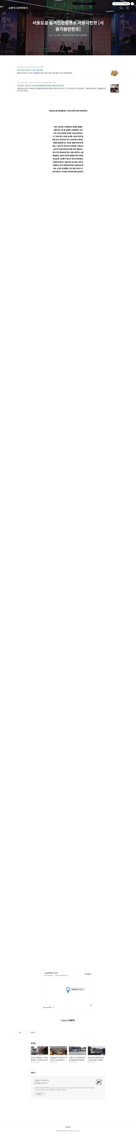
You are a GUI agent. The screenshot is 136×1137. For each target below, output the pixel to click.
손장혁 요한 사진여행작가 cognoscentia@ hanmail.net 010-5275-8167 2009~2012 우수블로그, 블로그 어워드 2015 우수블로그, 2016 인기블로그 (64, 1089)
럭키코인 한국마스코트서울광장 (30, 70)
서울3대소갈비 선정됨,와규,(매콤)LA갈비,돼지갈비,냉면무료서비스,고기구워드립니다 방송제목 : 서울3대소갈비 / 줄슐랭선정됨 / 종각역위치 (61, 89)
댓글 (33, 1072)
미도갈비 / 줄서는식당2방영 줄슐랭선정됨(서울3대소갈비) (40, 85)
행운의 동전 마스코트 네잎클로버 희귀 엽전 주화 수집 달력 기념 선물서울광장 (44, 73)
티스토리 (68, 1127)
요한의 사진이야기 (18, 7)
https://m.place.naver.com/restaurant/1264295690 (35, 82)
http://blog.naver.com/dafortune (28, 67)
